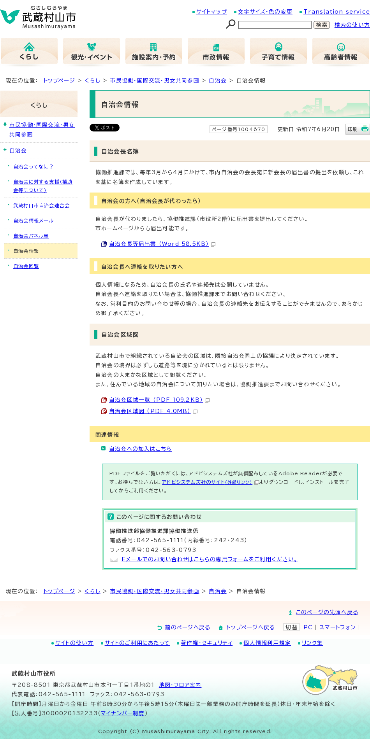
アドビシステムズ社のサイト (210, 482)
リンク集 (312, 643)
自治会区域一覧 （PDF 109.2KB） (159, 400)
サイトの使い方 (74, 643)
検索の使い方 (352, 25)
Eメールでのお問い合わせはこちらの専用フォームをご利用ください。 (210, 559)
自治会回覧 (26, 266)
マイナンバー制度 (123, 713)
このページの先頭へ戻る (327, 612)
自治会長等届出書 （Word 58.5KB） (162, 244)
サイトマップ (211, 11)
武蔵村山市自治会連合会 (41, 205)
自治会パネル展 (31, 235)
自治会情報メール (33, 220)
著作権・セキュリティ (207, 643)
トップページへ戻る (250, 627)
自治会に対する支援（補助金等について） (42, 186)
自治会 (218, 80)
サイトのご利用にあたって (137, 643)
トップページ (59, 80)
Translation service (336, 11)
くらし (92, 80)
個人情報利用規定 (267, 643)
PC (308, 627)
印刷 (353, 129)
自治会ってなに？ (33, 166)
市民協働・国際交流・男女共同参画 (154, 80)
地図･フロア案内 (180, 685)
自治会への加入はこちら (140, 449)
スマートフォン (337, 627)
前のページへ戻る (188, 627)
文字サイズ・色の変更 (265, 11)
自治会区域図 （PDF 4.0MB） (153, 411)
